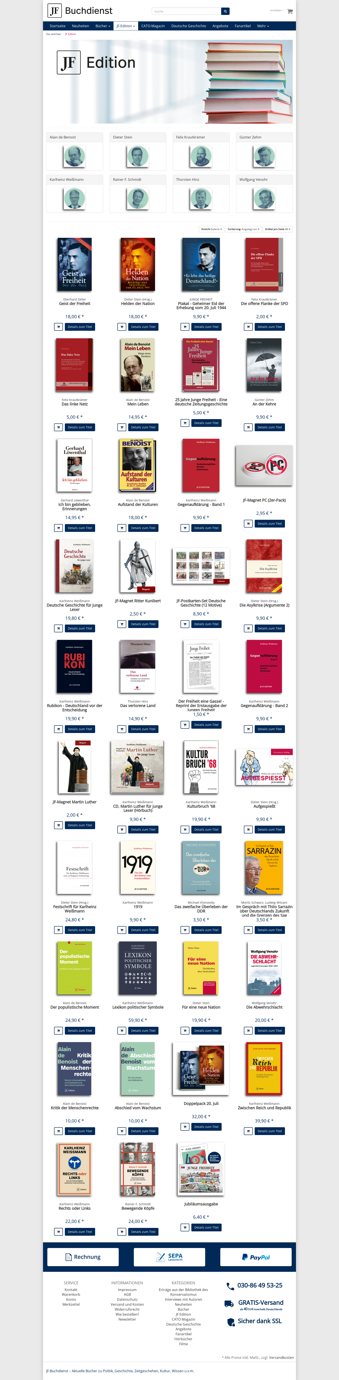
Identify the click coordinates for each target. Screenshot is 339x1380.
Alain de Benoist (63, 137)
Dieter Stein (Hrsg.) (138, 299)
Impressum (127, 1289)
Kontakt (71, 1289)
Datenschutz (127, 1299)
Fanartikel (243, 26)
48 (277, 229)
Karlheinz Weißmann (67, 179)
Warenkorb (71, 1294)
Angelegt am (243, 229)
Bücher (103, 26)
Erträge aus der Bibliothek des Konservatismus (183, 1292)
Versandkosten (281, 1357)
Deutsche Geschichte (188, 26)
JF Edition (183, 1314)
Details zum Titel (80, 327)
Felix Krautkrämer (190, 137)
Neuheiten (80, 26)
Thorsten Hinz (187, 179)
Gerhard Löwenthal (75, 500)
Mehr (263, 26)
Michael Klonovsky (201, 902)
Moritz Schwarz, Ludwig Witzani (264, 902)
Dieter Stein (122, 137)
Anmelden (277, 10)
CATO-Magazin (153, 26)
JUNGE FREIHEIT (201, 299)
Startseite (58, 26)
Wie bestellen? (127, 1314)
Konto (71, 1299)
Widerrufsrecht (127, 1309)
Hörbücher (183, 1339)
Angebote (220, 26)
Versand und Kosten (127, 1304)
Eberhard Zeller (74, 299)
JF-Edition (126, 26)
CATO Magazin (183, 1319)
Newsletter (127, 1319)
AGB (127, 1294)
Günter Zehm (250, 137)
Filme (183, 1344)
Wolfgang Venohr (254, 179)
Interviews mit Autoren (183, 1299)
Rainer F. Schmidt (127, 179)
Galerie (211, 229)
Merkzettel (71, 1304)
